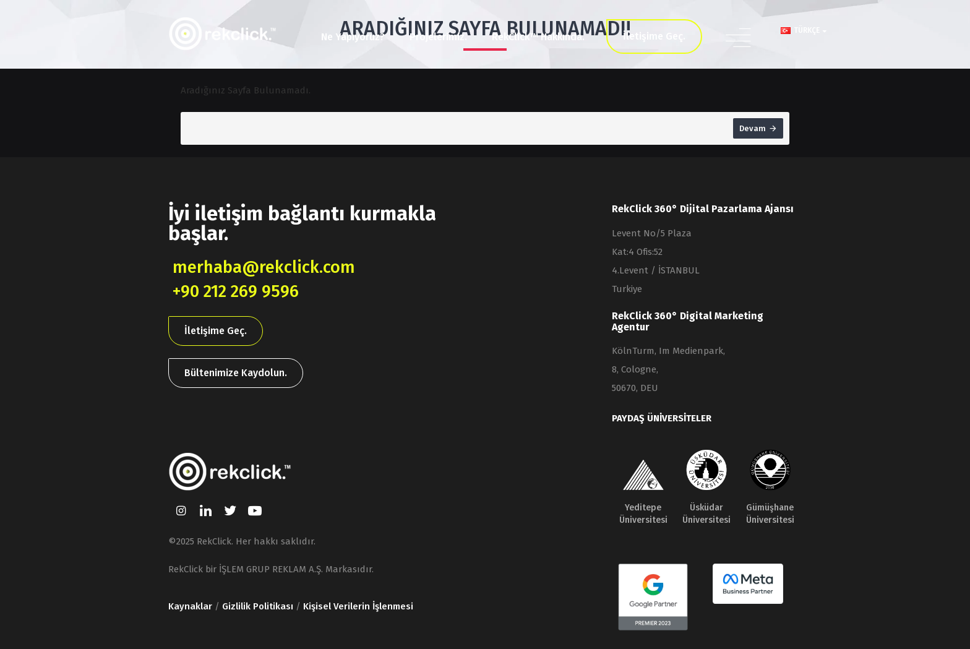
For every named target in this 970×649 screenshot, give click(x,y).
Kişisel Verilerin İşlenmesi (358, 606)
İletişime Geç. (215, 332)
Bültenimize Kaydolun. (235, 374)
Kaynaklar (190, 606)
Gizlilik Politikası (257, 606)
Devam (752, 128)
